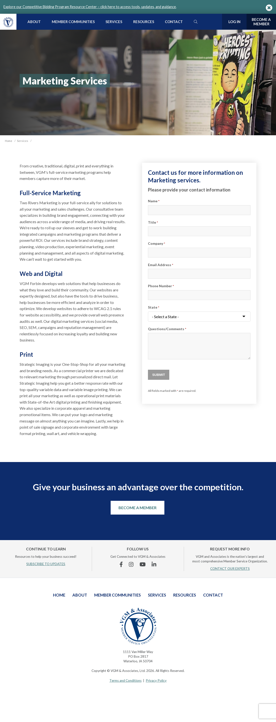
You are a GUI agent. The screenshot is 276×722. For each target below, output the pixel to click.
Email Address (160, 265)
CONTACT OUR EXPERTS (230, 569)
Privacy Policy (156, 680)
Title (153, 222)
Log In (234, 21)
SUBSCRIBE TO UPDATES (45, 564)
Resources (143, 21)
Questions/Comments (167, 329)
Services (113, 21)
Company (156, 243)
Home (59, 595)
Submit (158, 375)
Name (153, 201)
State (153, 307)
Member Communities (73, 21)
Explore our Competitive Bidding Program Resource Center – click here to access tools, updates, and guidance (89, 7)
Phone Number (161, 286)
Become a (261, 21)
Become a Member (137, 507)
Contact (174, 21)
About (34, 21)
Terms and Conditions (125, 680)
